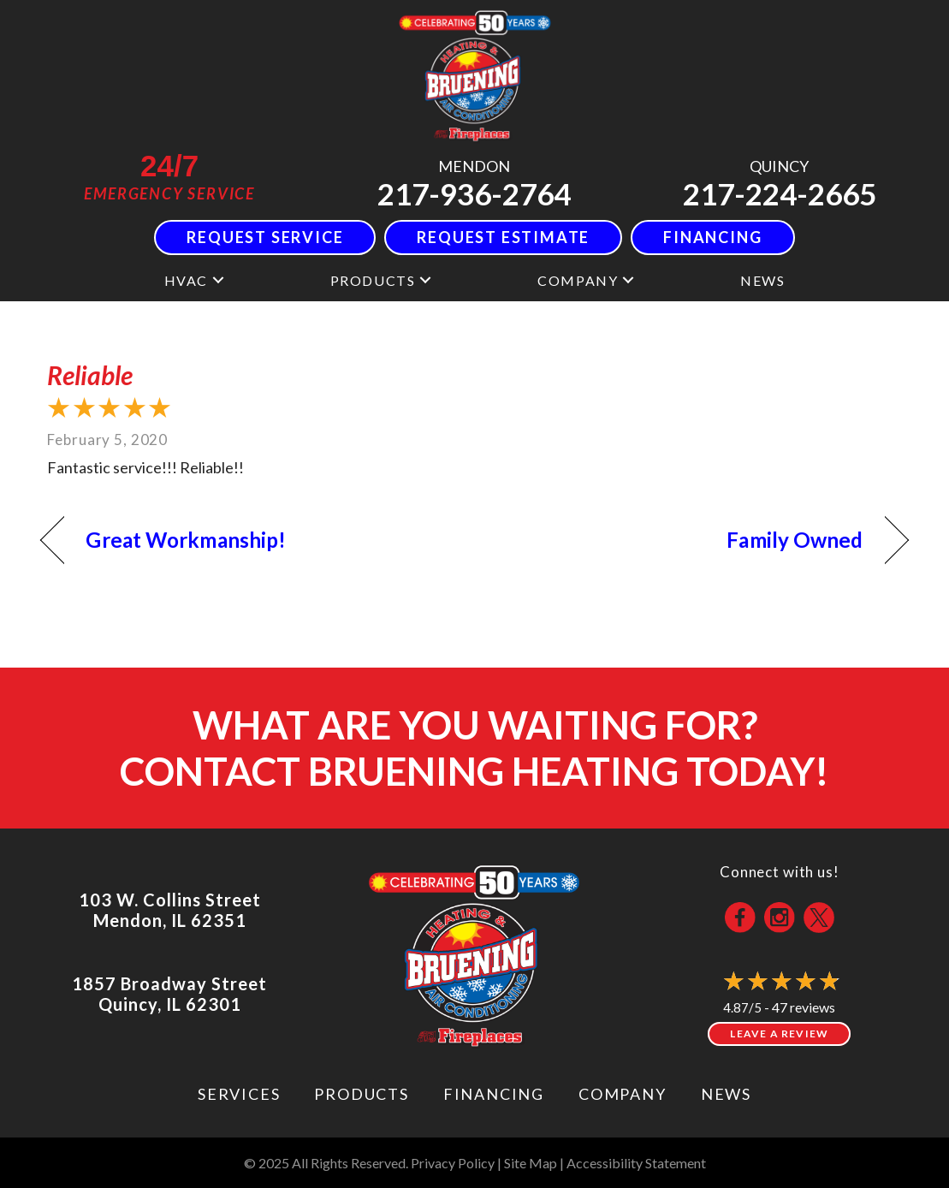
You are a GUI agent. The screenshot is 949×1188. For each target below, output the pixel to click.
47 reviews (803, 1007)
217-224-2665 (779, 193)
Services (239, 1093)
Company (577, 280)
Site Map (530, 1163)
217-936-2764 (474, 193)
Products (373, 280)
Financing (493, 1093)
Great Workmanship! (186, 539)
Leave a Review (779, 1033)
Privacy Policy (453, 1163)
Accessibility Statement (636, 1163)
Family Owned (795, 539)
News (762, 280)
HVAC (186, 280)
